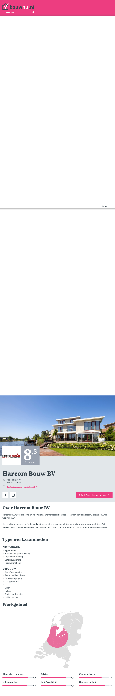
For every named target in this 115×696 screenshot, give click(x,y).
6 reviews (30, 462)
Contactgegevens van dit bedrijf (22, 487)
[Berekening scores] (38, 448)
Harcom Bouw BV (28, 473)
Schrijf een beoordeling (94, 495)
